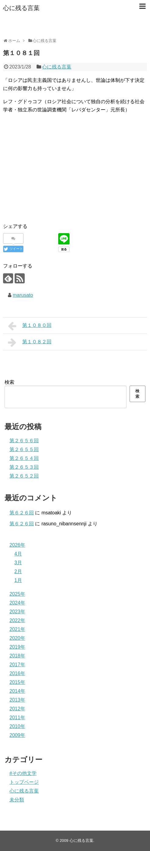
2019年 (17, 647)
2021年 (17, 629)
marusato (23, 295)
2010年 (17, 726)
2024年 (17, 602)
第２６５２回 (24, 475)
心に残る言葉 (21, 8)
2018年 (17, 655)
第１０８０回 (30, 326)
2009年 (17, 735)
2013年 (17, 699)
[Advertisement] (75, 174)
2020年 (17, 638)
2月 (18, 571)
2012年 (17, 708)
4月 (18, 553)
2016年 (17, 673)
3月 (18, 562)
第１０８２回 (30, 342)
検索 (9, 382)
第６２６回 (21, 512)
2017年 (17, 664)
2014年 (17, 691)
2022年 (17, 620)
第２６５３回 (24, 467)
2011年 (17, 717)
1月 (18, 580)
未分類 (16, 799)
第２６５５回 (24, 449)
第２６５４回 (24, 458)
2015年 (17, 682)
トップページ (24, 782)
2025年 (17, 594)
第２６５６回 (24, 440)
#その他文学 (23, 773)
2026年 (17, 545)
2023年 (17, 611)
